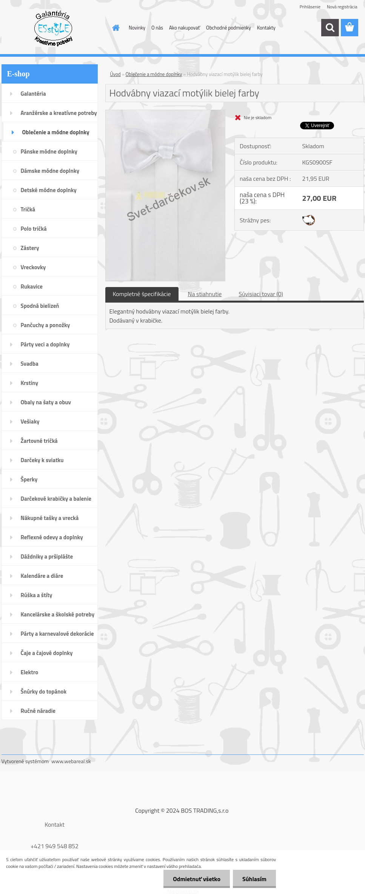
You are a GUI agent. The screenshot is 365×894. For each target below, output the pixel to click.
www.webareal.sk (71, 761)
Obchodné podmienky (228, 27)
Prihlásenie (310, 6)
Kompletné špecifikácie (142, 293)
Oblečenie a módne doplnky (154, 74)
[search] (330, 27)
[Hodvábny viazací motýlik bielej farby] (165, 113)
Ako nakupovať (184, 27)
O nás (157, 27)
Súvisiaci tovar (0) (261, 293)
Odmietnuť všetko (196, 878)
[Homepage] (114, 27)
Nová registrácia (342, 6)
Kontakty (266, 27)
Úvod (115, 74)
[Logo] (53, 28)
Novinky (137, 27)
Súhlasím (254, 878)
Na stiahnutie (205, 293)
